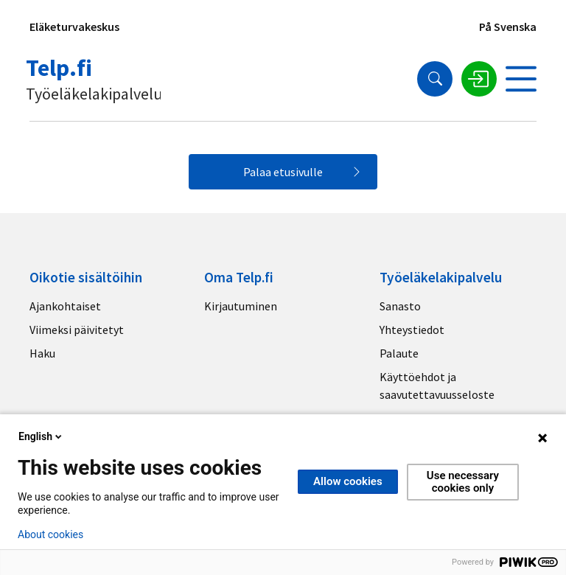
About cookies (50, 534)
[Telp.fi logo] (95, 78)
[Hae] (435, 79)
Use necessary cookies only (463, 482)
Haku (42, 353)
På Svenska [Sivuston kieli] (508, 26)
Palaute (399, 353)
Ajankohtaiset (65, 306)
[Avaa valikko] (521, 78)
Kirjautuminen (240, 306)
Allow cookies (347, 481)
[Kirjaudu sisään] (479, 79)
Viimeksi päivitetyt (76, 329)
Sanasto (400, 306)
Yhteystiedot (412, 329)
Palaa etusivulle (283, 171)
